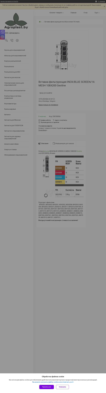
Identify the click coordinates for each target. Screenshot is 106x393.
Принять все (46, 387)
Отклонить (62, 387)
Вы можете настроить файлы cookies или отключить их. (52, 382)
